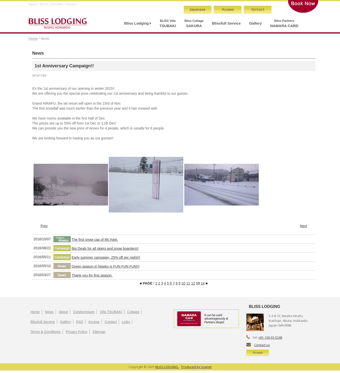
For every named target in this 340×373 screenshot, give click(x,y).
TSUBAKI (167, 23)
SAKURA (194, 23)
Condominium (83, 312)
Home (33, 39)
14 (203, 283)
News (49, 312)
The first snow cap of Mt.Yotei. (95, 240)
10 (184, 283)
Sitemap (99, 332)
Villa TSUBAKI (111, 312)
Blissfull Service (226, 23)
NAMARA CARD (284, 23)
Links (126, 322)
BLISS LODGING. (167, 367)
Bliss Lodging (137, 23)
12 (193, 283)
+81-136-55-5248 (270, 337)
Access (94, 322)
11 (188, 283)
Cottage (133, 312)
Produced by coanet (196, 367)
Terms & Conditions (46, 332)
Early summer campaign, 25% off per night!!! (106, 257)
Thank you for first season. (92, 275)
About (63, 312)
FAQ (79, 322)
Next (303, 226)
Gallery (255, 23)
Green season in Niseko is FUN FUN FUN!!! (105, 266)
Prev (44, 226)
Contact (111, 322)
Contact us (262, 345)
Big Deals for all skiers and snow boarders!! (105, 248)
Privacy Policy (76, 332)
